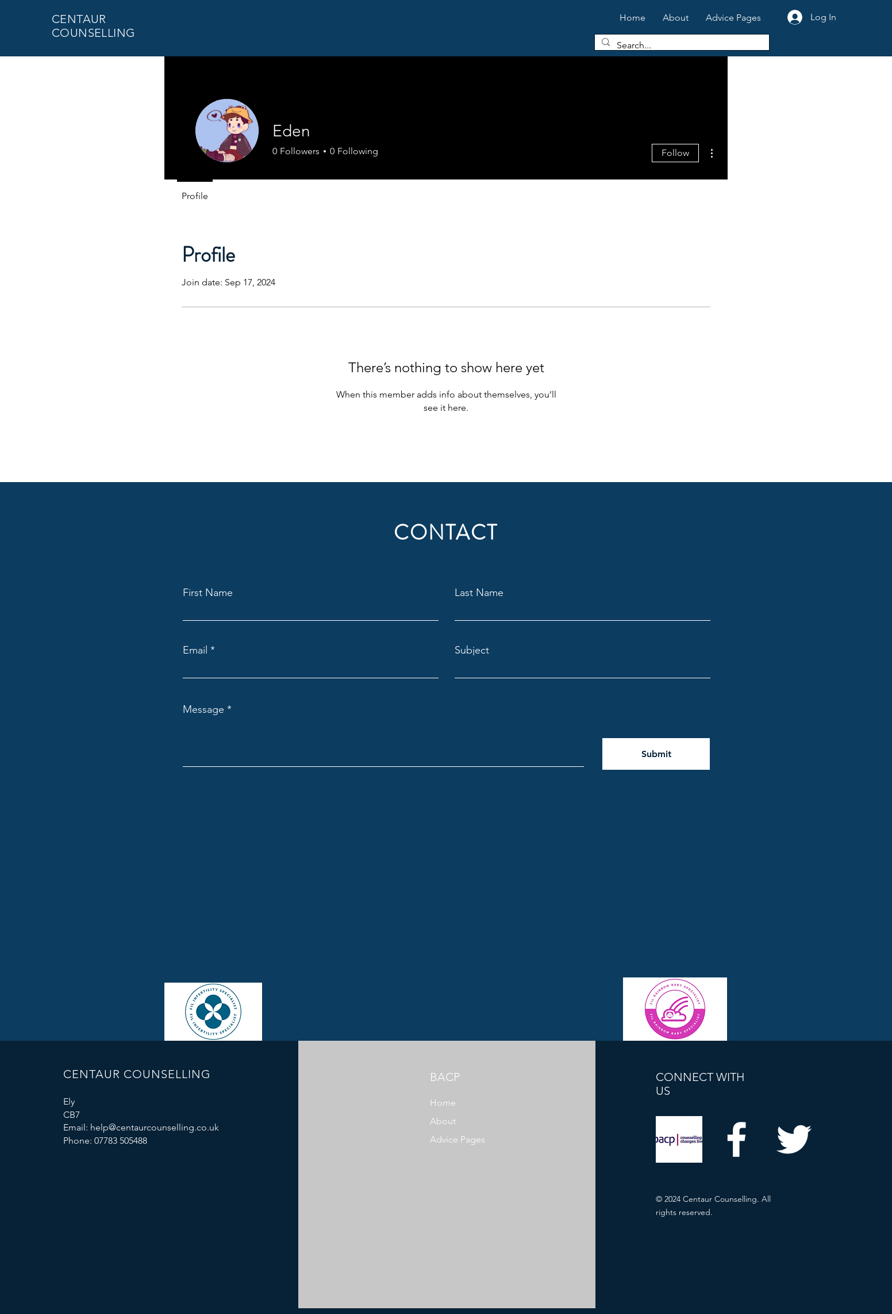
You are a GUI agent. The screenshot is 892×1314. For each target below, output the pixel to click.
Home (443, 1102)
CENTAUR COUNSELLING (93, 26)
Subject (472, 650)
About (443, 1121)
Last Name (479, 592)
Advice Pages (457, 1139)
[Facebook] (736, 1139)
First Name (208, 592)
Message (203, 709)
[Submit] (656, 754)
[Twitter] (794, 1139)
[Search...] (681, 45)
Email (195, 650)
